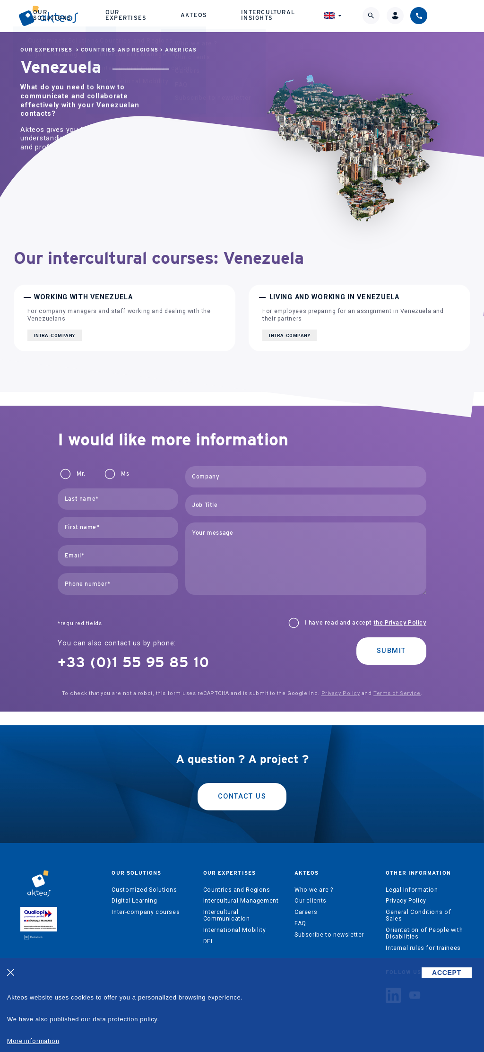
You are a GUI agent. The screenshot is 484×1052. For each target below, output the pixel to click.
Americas (180, 50)
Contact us (242, 796)
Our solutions (106, 16)
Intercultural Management (241, 900)
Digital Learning (134, 900)
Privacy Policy (340, 693)
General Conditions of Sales (418, 915)
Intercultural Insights (304, 16)
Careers (305, 912)
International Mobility (234, 930)
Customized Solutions (144, 890)
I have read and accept (365, 622)
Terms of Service (397, 693)
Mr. (81, 473)
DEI (208, 941)
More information (33, 1040)
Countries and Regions (119, 50)
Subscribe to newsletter (329, 934)
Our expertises (174, 16)
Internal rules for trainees (423, 948)
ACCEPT (446, 972)
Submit (391, 651)
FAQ (300, 923)
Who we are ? (313, 890)
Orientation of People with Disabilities (424, 933)
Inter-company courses (146, 912)
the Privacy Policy (400, 622)
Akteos (236, 17)
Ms (125, 473)
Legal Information (412, 890)
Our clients (310, 900)
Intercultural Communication (226, 915)
